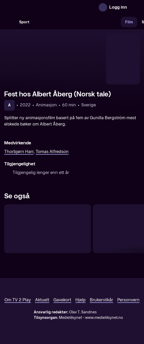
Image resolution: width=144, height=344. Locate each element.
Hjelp (80, 299)
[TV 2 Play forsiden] (43, 7)
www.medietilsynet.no (104, 317)
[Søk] (9, 22)
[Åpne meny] (134, 7)
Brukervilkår (101, 299)
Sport (24, 22)
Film (129, 22)
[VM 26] (77, 22)
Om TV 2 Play (17, 299)
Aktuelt (42, 299)
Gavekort (62, 299)
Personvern (128, 299)
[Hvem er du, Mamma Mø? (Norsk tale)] (47, 228)
